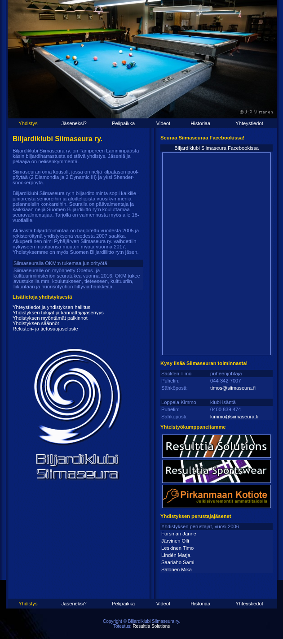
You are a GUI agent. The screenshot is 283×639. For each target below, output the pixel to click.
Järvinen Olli (175, 540)
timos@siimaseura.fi (233, 388)
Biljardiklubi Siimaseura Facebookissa (216, 148)
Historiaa (200, 123)
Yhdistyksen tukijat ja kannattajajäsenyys (58, 312)
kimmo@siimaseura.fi (234, 416)
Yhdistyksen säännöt (36, 323)
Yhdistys (27, 123)
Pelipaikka (123, 123)
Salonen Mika (176, 569)
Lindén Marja (175, 555)
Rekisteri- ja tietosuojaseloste (45, 328)
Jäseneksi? (74, 123)
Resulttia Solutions (151, 626)
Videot (163, 123)
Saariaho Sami (177, 562)
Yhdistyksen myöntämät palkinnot (50, 318)
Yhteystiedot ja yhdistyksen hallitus (51, 307)
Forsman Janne (178, 533)
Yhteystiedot (249, 123)
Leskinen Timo (177, 548)
